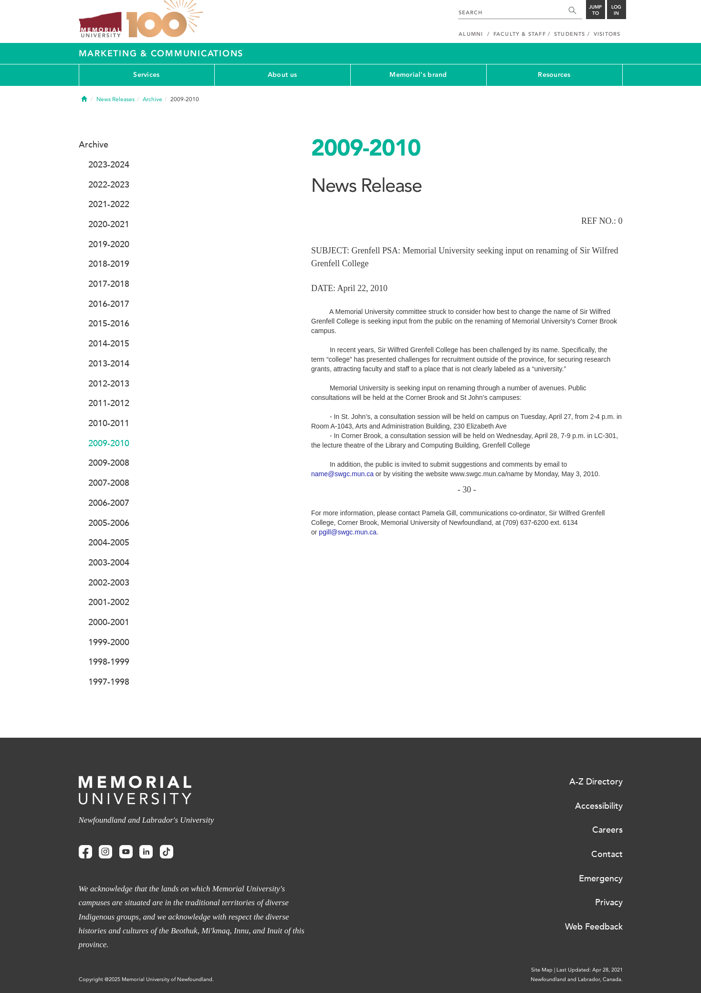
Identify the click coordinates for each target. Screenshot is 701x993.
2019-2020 (108, 244)
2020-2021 (108, 224)
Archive (152, 99)
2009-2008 (108, 463)
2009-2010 (108, 443)
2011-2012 (108, 403)
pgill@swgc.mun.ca (348, 532)
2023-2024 (108, 164)
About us (282, 75)
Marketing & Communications (161, 53)
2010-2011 (108, 423)
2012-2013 (108, 383)
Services (146, 75)
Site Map (542, 970)
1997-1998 (108, 682)
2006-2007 (108, 503)
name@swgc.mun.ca (342, 474)
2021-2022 (108, 204)
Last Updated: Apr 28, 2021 (589, 970)
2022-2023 (108, 184)
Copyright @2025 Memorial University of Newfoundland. (146, 979)
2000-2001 (108, 622)
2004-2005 (108, 542)
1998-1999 (108, 662)
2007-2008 (108, 483)
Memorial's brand (418, 75)
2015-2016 (108, 323)
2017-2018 (108, 284)
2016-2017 (108, 304)
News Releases (115, 99)
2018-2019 (108, 264)
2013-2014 (108, 363)
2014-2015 (108, 343)
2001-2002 (108, 602)
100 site (164, 19)
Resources (554, 75)
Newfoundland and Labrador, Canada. (577, 979)
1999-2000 (108, 642)
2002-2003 (108, 582)
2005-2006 (108, 523)
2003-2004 (108, 562)
